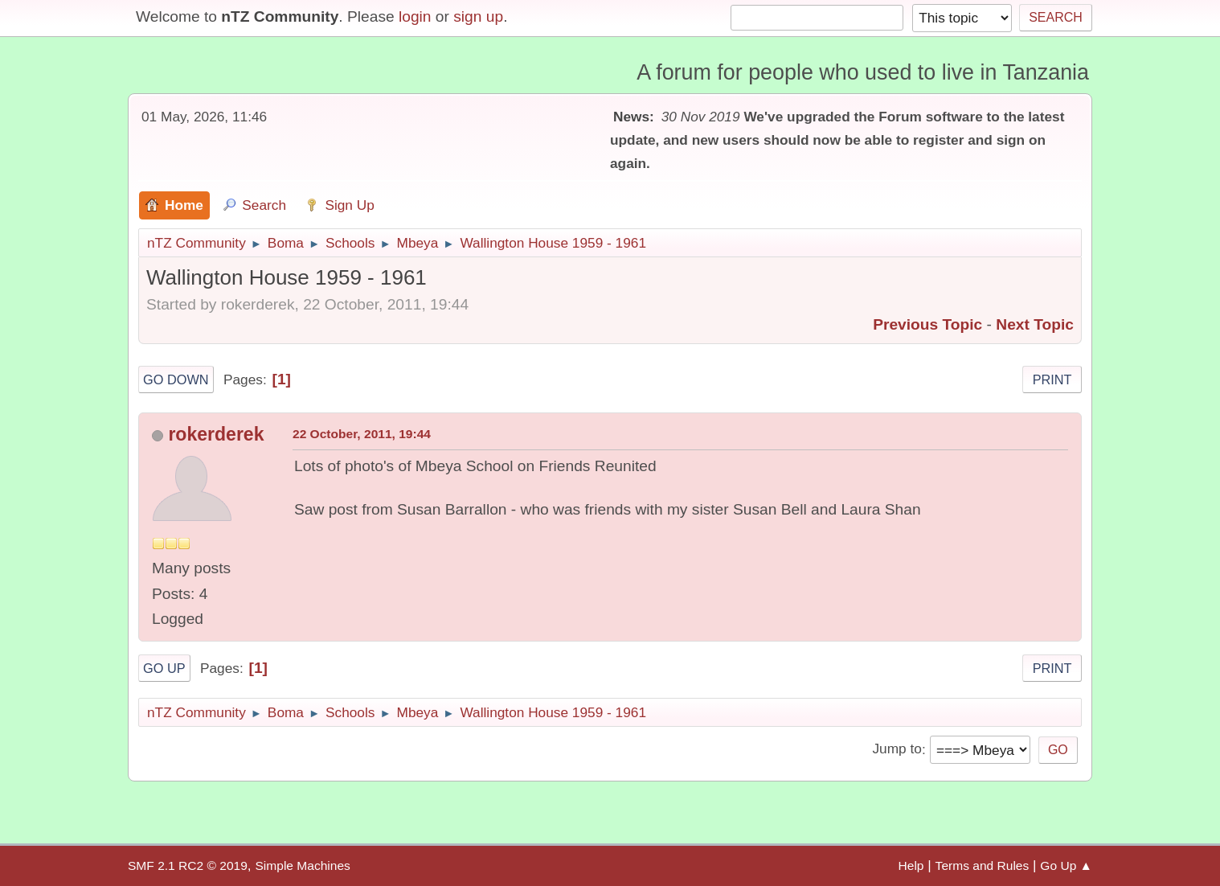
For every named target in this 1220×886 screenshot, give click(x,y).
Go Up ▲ (1066, 865)
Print (1052, 379)
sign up (478, 16)
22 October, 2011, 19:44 (362, 434)
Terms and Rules (982, 865)
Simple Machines (302, 865)
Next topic (1035, 324)
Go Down (176, 379)
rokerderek (216, 434)
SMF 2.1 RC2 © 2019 (188, 865)
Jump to (896, 749)
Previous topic (927, 324)
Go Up (164, 668)
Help (911, 865)
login (415, 16)
